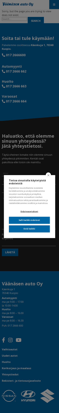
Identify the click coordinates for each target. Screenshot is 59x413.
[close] (48, 175)
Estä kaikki (29, 228)
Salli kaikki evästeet (29, 220)
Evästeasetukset (29, 211)
